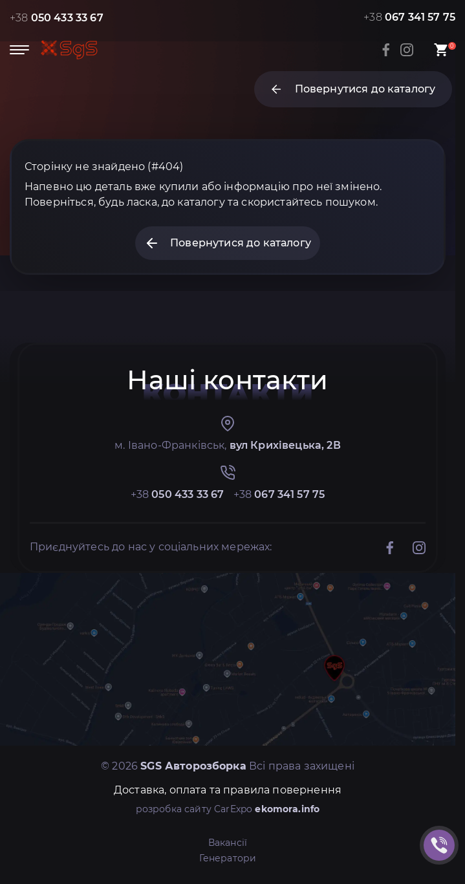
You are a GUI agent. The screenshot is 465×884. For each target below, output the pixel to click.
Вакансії (227, 842)
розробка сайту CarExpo (228, 809)
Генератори (228, 858)
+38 (56, 18)
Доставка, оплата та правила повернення (227, 790)
